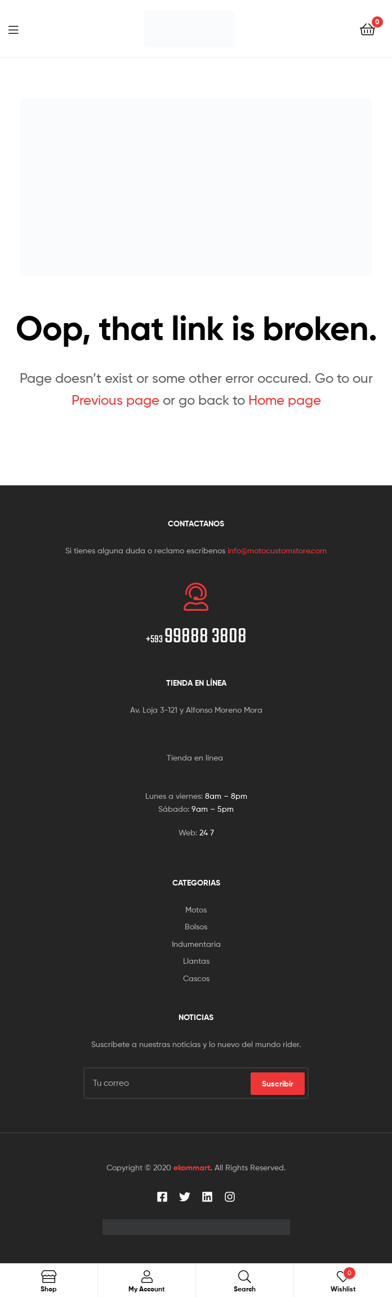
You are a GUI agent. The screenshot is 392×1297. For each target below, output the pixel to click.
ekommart (191, 1167)
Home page (284, 400)
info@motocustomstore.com (277, 550)
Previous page (115, 400)
